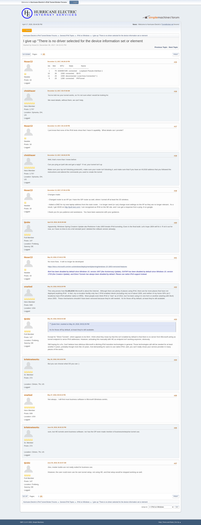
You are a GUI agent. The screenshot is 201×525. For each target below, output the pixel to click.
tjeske (27, 222)
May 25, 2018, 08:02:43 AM (57, 319)
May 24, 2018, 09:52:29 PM (57, 286)
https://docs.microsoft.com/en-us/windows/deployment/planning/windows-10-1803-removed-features (87, 267)
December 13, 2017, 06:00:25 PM (59, 155)
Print (176, 54)
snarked (28, 286)
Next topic (173, 47)
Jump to (144, 507)
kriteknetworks (31, 359)
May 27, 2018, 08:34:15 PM (57, 395)
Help (159, 522)
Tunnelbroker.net (167, 24)
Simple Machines (38, 522)
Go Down (26, 54)
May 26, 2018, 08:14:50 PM (57, 359)
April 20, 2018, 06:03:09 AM (57, 222)
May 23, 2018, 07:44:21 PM (57, 257)
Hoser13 (28, 61)
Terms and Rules (168, 522)
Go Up (25, 496)
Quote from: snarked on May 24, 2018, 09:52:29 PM (70, 324)
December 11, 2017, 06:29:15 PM (59, 61)
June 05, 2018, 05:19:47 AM (57, 463)
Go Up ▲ (178, 522)
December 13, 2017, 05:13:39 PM (59, 126)
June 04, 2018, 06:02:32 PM (57, 427)
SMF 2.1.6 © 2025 (26, 522)
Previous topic (161, 47)
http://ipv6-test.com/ (72, 207)
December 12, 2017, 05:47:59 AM (59, 91)
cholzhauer (29, 91)
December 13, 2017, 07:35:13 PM (59, 190)
